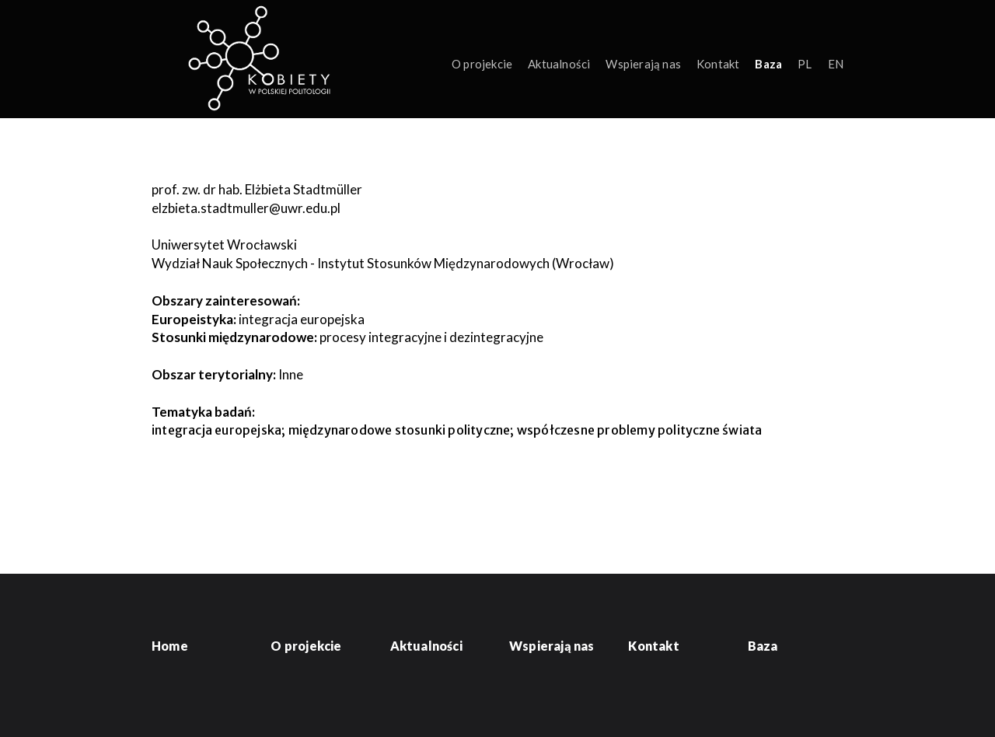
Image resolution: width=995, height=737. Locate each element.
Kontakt (717, 64)
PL (805, 64)
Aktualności (559, 64)
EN (835, 64)
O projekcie (482, 64)
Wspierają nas (643, 64)
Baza (768, 64)
